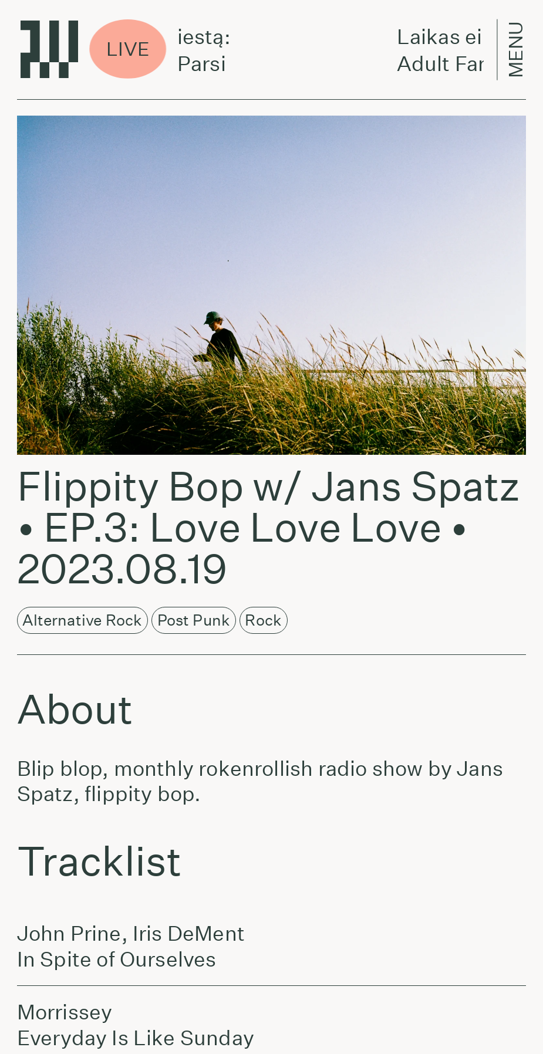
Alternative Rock (82, 620)
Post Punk (194, 620)
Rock (263, 620)
